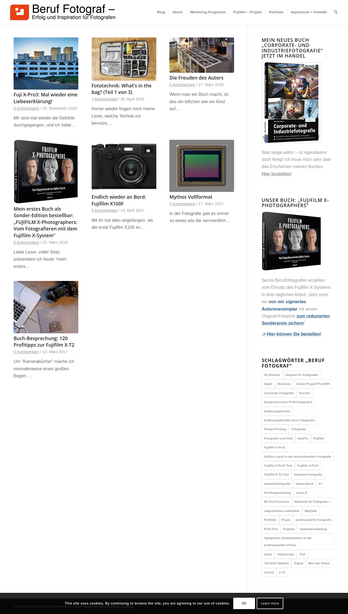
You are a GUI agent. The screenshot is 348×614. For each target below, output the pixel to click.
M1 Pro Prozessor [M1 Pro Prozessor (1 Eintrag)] (276, 501)
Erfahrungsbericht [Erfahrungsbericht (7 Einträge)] (277, 411)
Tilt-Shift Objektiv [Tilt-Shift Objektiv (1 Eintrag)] (276, 563)
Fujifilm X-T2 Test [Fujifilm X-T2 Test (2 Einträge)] (276, 474)
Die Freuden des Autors (196, 77)
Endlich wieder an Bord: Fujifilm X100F (119, 200)
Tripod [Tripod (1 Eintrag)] (298, 563)
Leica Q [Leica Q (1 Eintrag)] (301, 492)
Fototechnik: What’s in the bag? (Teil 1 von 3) (122, 89)
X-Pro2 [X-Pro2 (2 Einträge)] (269, 572)
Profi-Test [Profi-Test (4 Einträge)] (271, 529)
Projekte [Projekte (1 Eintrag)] (289, 529)
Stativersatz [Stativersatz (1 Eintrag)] (285, 554)
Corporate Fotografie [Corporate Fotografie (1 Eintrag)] (279, 393)
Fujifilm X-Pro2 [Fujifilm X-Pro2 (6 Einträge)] (274, 447)
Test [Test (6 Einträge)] (302, 554)
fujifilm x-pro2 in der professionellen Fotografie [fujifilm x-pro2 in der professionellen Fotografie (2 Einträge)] (297, 456)
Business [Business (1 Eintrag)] (284, 383)
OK (244, 603)
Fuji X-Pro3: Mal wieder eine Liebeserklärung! (45, 98)
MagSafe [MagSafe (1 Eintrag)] (311, 510)
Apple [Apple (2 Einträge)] (268, 383)
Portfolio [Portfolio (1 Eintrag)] (270, 519)
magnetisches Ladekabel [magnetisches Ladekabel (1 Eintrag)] (281, 510)
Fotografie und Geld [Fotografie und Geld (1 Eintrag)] (278, 438)
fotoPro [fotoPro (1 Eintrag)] (303, 438)
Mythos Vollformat (190, 197)
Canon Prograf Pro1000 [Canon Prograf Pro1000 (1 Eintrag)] (312, 383)
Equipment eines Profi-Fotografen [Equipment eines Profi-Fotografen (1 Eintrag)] (288, 402)
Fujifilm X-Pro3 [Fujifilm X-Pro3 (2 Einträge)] (307, 465)
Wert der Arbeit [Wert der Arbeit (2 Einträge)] (319, 563)
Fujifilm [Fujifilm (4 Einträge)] (318, 438)
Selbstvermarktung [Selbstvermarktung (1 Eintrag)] (313, 529)
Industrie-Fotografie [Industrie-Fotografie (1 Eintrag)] (308, 474)
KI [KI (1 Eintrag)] (320, 483)
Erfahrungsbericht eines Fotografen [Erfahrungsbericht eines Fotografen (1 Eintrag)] (289, 420)
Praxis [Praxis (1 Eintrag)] (286, 519)
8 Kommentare (104, 210)
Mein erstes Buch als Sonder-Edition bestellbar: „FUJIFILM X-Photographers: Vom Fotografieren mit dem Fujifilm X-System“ (45, 222)
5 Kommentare (26, 108)
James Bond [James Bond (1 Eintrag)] (304, 483)
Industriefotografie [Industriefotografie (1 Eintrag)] (277, 483)
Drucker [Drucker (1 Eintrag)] (304, 393)
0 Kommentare (182, 85)
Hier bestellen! (276, 174)
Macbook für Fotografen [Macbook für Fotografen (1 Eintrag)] (311, 501)
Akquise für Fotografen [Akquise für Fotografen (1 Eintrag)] (301, 374)
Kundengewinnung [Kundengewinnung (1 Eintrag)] (277, 492)
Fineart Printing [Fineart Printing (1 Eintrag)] (275, 429)
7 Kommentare (104, 99)
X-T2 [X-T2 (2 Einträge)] (282, 572)
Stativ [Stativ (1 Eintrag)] (268, 554)
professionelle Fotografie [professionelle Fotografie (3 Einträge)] (313, 519)
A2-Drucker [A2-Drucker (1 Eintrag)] (272, 374)
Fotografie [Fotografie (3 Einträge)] (298, 429)
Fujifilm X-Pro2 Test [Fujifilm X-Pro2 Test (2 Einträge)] (278, 465)
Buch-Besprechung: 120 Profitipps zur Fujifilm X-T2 (44, 341)
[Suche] (335, 12)
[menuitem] (161, 12)
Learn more (270, 603)
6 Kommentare (26, 242)
